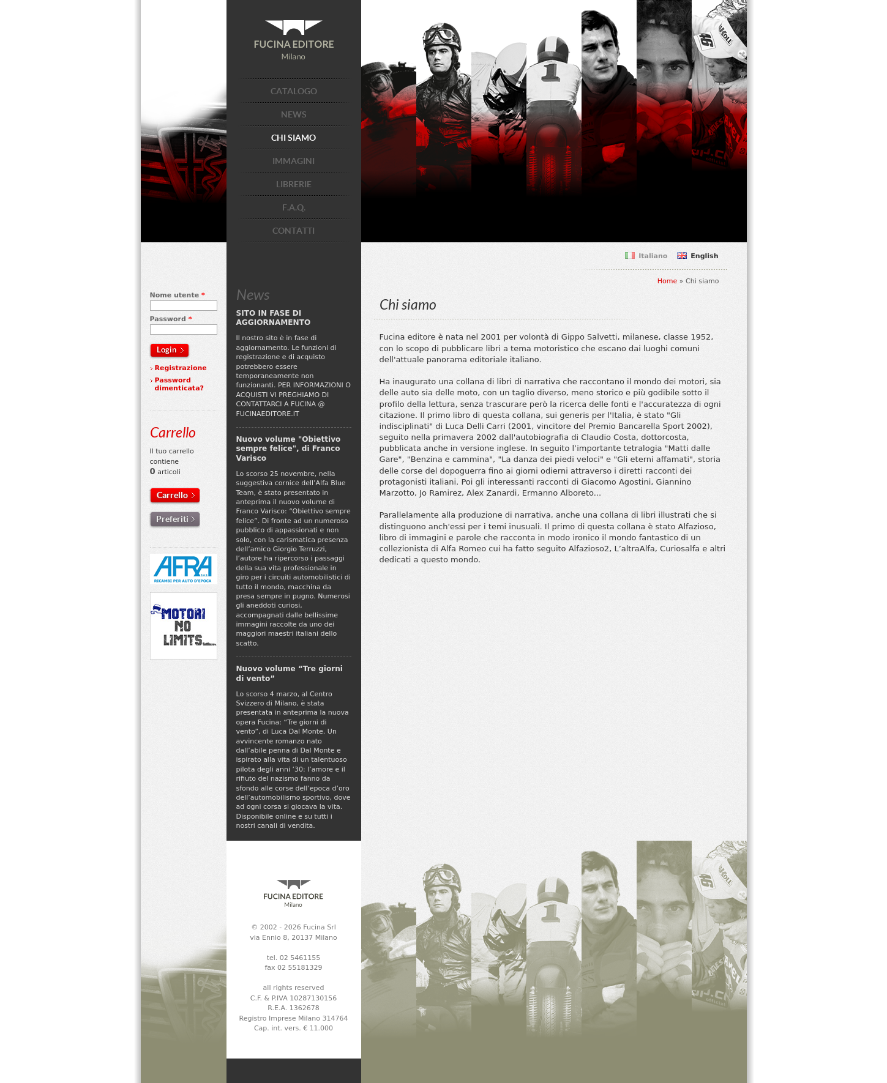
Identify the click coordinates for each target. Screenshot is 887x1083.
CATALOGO (294, 91)
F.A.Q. (293, 207)
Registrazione (181, 368)
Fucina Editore (294, 40)
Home (667, 281)
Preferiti (172, 519)
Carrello (172, 495)
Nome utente (177, 295)
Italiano (652, 256)
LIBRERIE (294, 184)
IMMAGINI (293, 161)
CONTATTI (293, 231)
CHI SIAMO (293, 138)
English (704, 256)
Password (171, 319)
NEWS (294, 114)
